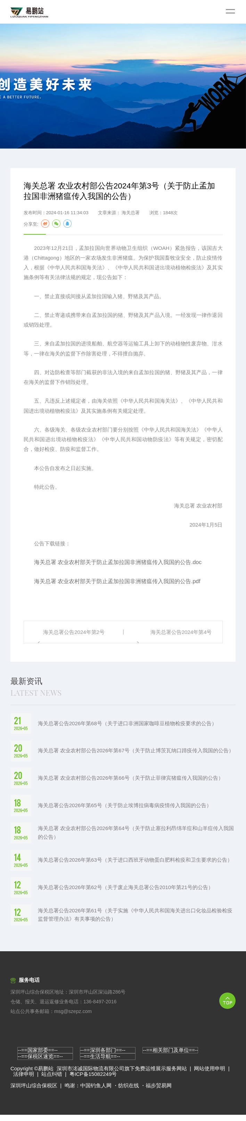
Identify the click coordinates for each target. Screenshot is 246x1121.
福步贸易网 (159, 1092)
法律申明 (23, 1081)
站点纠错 (51, 1081)
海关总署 (131, 213)
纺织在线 (128, 1092)
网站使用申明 (209, 1075)
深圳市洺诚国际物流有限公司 (90, 1075)
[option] (123, 86)
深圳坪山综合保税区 (33, 1092)
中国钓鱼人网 (96, 1092)
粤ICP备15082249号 (93, 1081)
